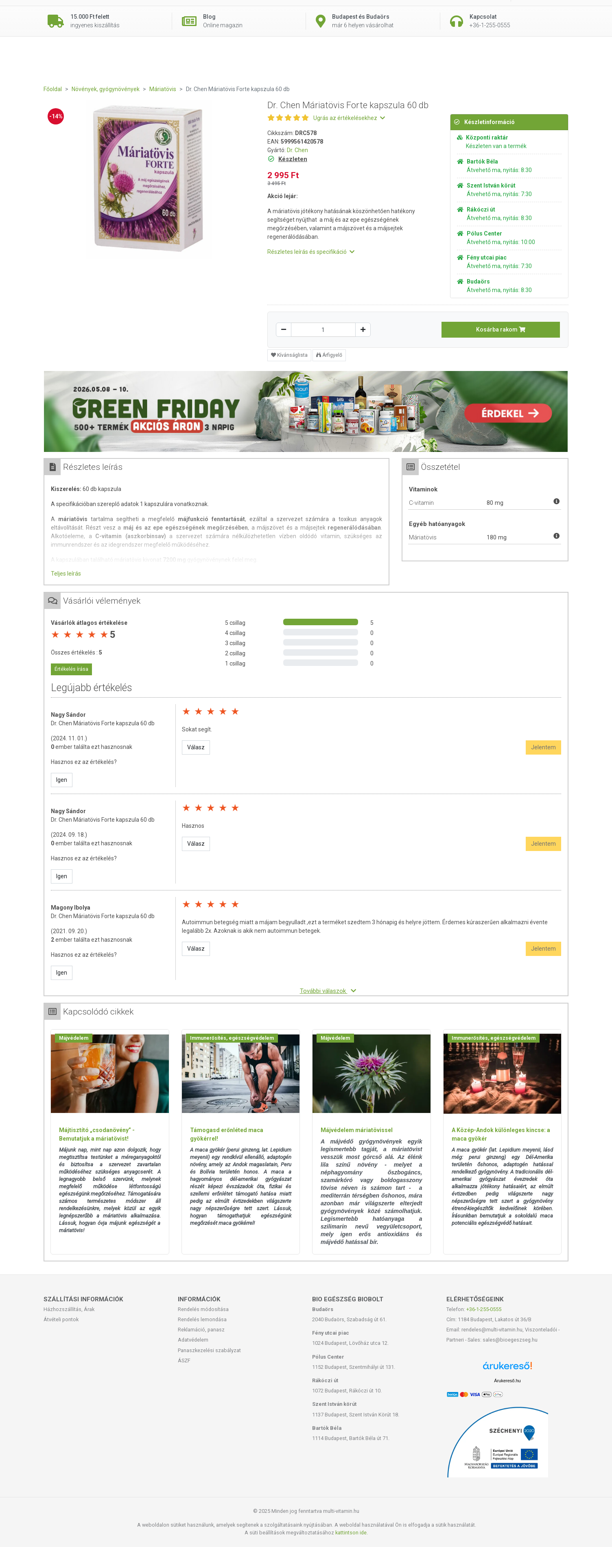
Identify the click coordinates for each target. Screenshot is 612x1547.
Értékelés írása (71, 669)
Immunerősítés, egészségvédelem (232, 1038)
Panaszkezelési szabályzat (209, 1350)
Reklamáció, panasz (201, 1330)
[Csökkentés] (283, 330)
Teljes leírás (66, 573)
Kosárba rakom (500, 329)
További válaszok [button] (328, 991)
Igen (61, 780)
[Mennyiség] (323, 330)
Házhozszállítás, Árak (69, 1309)
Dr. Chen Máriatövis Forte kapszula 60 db (103, 723)
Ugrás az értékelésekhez (349, 118)
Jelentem (543, 747)
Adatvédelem (193, 1340)
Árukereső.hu (507, 1380)
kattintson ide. (351, 1533)
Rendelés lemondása (202, 1319)
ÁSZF (184, 1360)
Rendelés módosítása (203, 1309)
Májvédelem (73, 1038)
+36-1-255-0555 (483, 1309)
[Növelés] (363, 330)
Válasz (196, 747)
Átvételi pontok (61, 1319)
